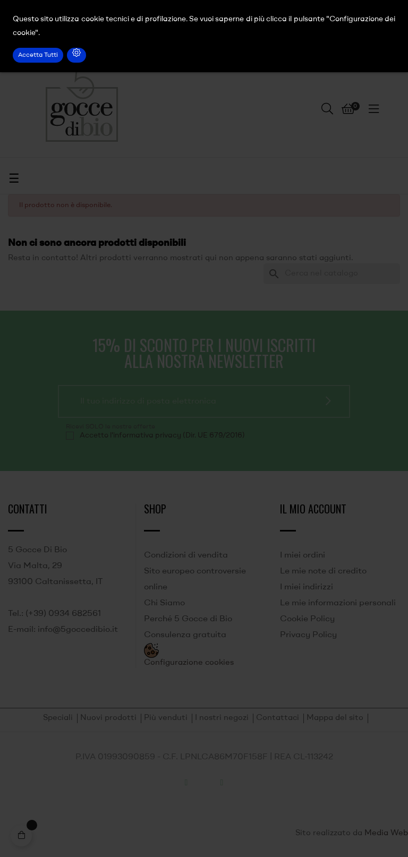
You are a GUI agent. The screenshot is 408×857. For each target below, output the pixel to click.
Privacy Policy (308, 635)
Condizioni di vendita (186, 555)
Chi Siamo (164, 603)
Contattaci (277, 718)
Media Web (386, 833)
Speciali (58, 718)
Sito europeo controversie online (195, 579)
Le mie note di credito (323, 571)
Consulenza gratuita (185, 635)
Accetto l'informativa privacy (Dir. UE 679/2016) (162, 435)
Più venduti (166, 718)
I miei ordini (302, 555)
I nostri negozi (222, 718)
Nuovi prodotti (108, 718)
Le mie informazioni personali (338, 603)
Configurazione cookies (189, 663)
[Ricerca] (332, 273)
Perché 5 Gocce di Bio (188, 619)
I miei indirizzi (306, 587)
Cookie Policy (307, 619)
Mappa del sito (335, 718)
